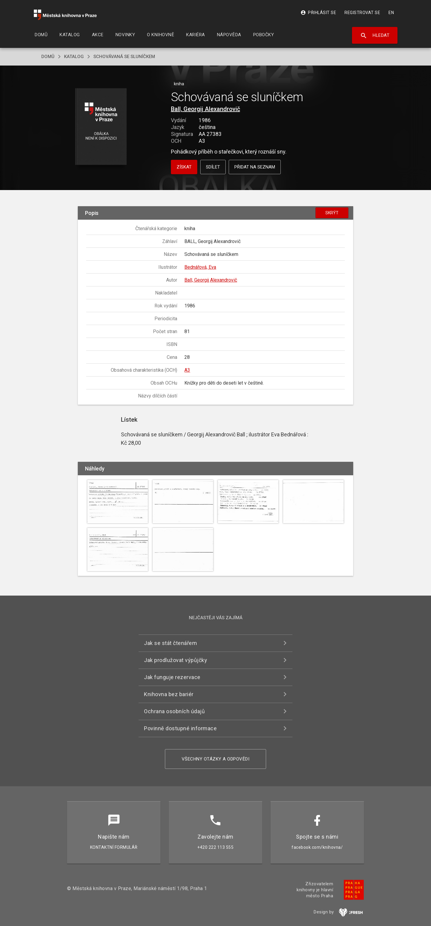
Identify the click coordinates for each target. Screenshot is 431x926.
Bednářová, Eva (200, 267)
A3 (187, 370)
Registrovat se (362, 12)
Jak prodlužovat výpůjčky (175, 660)
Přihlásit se (318, 12)
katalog (74, 56)
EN (391, 12)
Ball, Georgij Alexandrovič (205, 109)
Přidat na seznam (254, 167)
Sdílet (213, 167)
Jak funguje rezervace (172, 677)
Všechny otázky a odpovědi (216, 759)
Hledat (375, 35)
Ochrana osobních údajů (174, 711)
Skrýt (332, 212)
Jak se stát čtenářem (170, 643)
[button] (101, 127)
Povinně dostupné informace (180, 728)
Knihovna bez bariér (169, 694)
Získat (184, 167)
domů (47, 56)
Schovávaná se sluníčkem (124, 56)
